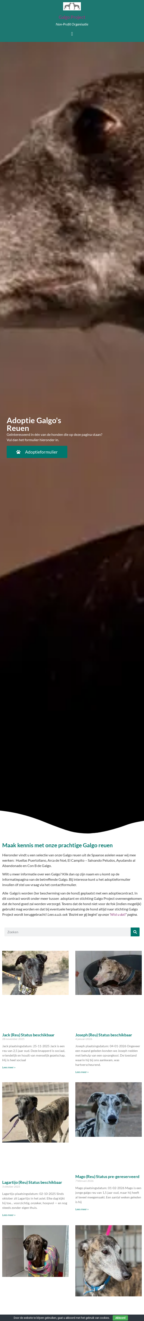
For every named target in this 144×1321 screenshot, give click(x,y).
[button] (72, 33)
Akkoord (120, 1317)
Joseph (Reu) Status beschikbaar (103, 1034)
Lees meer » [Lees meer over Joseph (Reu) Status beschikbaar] (82, 1072)
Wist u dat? (118, 914)
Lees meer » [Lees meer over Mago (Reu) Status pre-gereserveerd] (82, 1209)
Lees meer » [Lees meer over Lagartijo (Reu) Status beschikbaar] (9, 1215)
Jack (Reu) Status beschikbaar (28, 1034)
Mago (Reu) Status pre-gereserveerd (107, 1176)
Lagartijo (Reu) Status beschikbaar (32, 1182)
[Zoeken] (135, 932)
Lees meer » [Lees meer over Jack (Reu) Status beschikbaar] (9, 1067)
